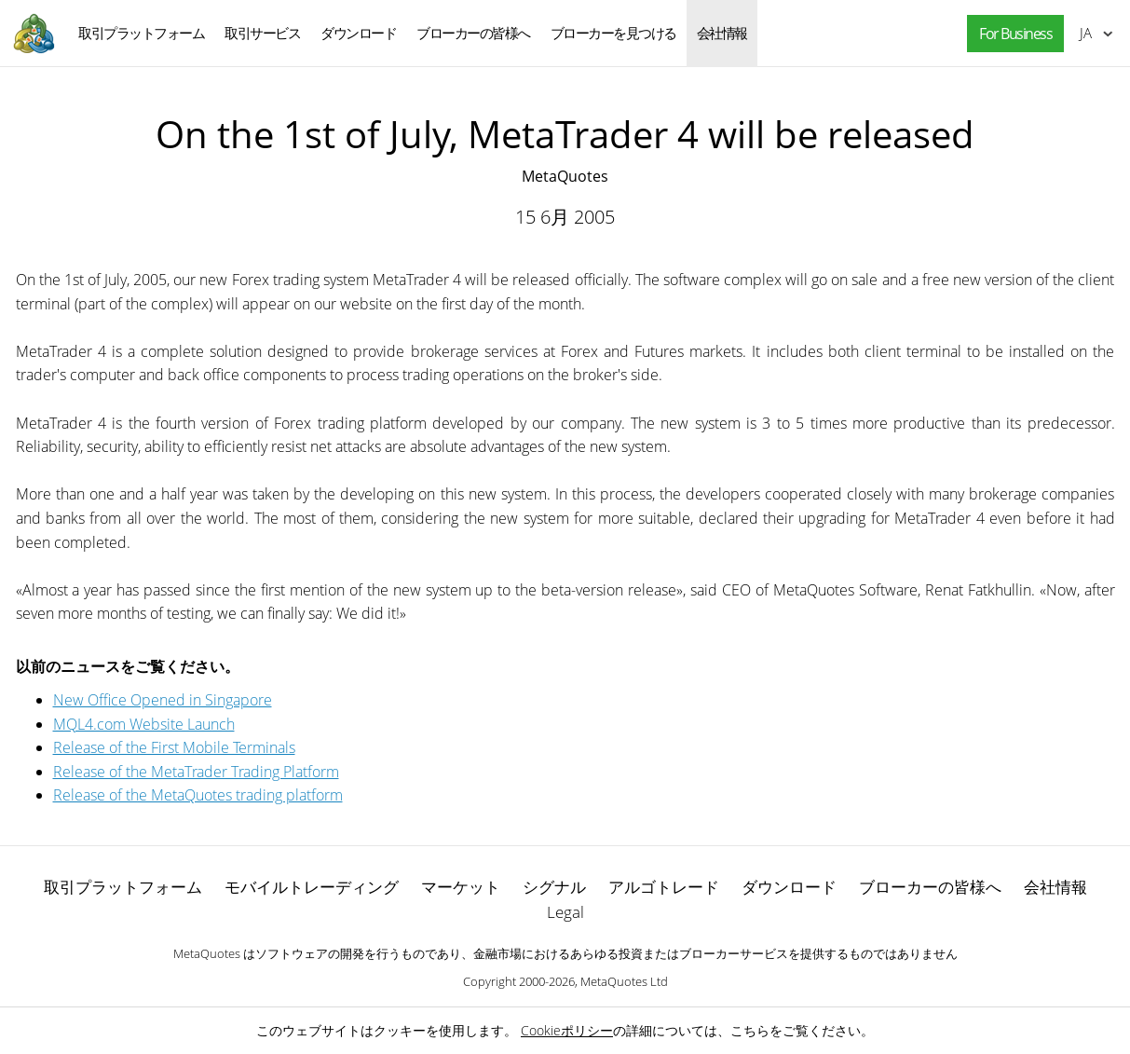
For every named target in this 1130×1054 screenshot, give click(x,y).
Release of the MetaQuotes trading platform (198, 795)
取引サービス (262, 32)
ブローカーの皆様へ (473, 32)
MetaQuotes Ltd (624, 981)
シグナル (554, 886)
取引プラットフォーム (141, 32)
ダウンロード (358, 32)
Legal (565, 912)
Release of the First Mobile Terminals (174, 747)
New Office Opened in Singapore (162, 700)
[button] (1010, 34)
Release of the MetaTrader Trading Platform (196, 771)
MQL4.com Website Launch (144, 724)
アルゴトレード (663, 886)
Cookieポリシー (567, 1030)
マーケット (460, 886)
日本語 (1085, 32)
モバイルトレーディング (312, 886)
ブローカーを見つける (613, 32)
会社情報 (722, 32)
